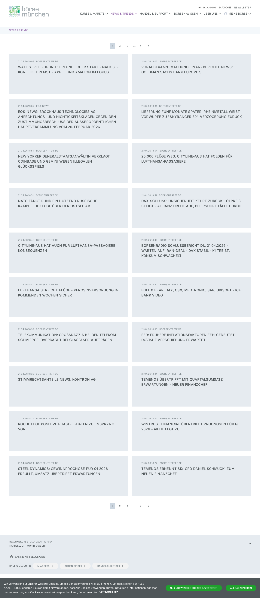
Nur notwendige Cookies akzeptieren (193, 588)
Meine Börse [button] (237, 14)
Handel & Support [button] (156, 13)
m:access (45, 566)
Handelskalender (110, 566)
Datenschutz (108, 592)
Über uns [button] (212, 13)
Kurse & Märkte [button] (94, 13)
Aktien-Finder (75, 566)
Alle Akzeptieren (241, 588)
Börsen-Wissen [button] (187, 13)
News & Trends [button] (124, 13)
